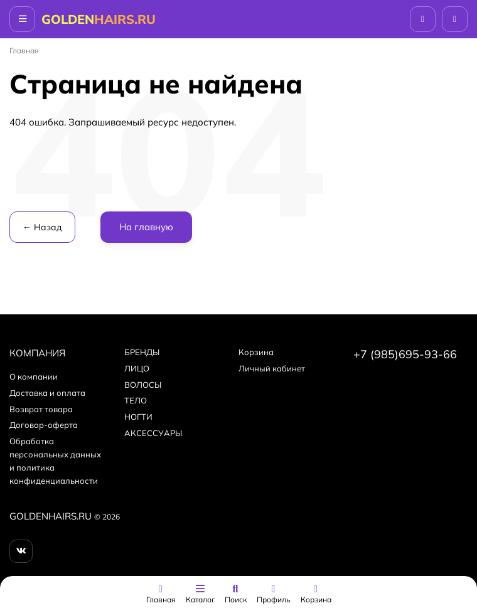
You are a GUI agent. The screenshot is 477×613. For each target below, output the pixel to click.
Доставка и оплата (47, 393)
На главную (146, 227)
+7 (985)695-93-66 (405, 354)
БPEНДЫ (141, 352)
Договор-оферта (43, 425)
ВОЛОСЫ (142, 385)
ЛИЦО (136, 368)
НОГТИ (138, 417)
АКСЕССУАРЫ (153, 433)
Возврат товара (41, 409)
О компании (33, 376)
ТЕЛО (135, 400)
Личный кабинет (271, 368)
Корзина (256, 352)
